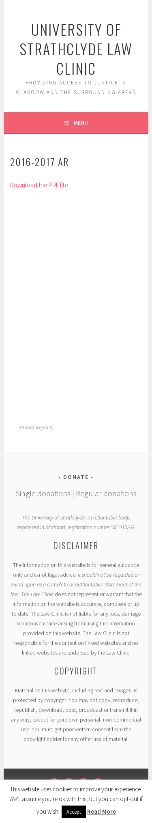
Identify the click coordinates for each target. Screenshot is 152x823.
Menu (81, 122)
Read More (101, 811)
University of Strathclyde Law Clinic (76, 48)
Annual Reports (32, 428)
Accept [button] (73, 811)
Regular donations (106, 493)
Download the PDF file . (40, 185)
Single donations (43, 493)
